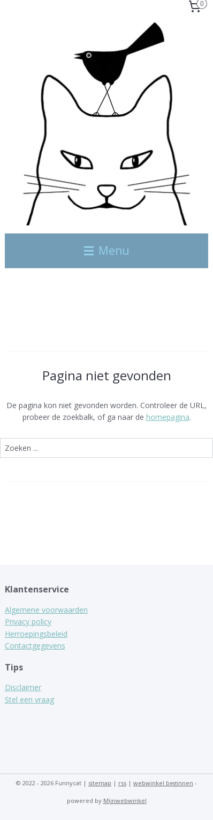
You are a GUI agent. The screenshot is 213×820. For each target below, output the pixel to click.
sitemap (99, 783)
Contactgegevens (35, 646)
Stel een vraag (29, 699)
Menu (107, 250)
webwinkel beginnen (163, 783)
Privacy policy (28, 621)
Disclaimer (23, 687)
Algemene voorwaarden (46, 610)
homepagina (167, 417)
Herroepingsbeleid (36, 634)
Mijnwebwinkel (125, 800)
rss (122, 783)
